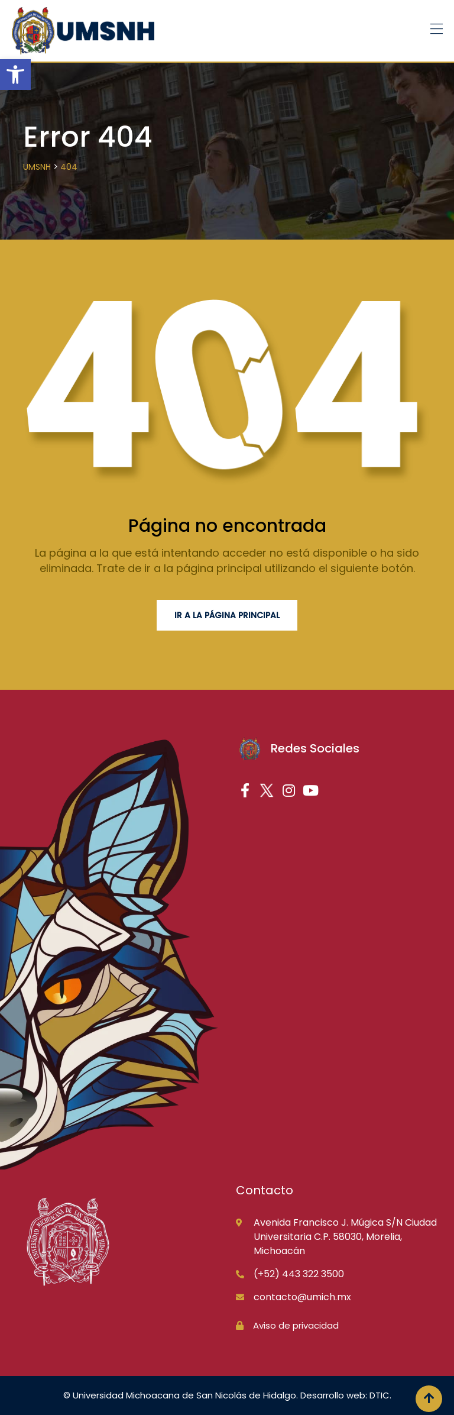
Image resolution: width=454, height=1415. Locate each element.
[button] (15, 74)
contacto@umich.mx (302, 1297)
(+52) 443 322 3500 (299, 1274)
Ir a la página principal (227, 615)
